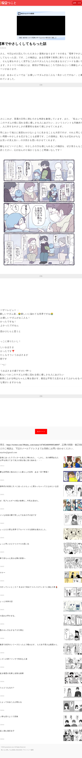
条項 (20, 750)
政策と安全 (15, 750)
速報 (79, 3)
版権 (32, 750)
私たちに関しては (6, 750)
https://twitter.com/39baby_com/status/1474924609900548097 (33, 444)
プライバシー (26, 750)
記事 (74, 3)
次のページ (41, 431)
